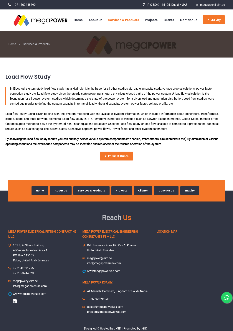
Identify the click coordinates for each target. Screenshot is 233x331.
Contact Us (166, 190)
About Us (61, 190)
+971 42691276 (23, 268)
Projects (121, 190)
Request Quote (116, 156)
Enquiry (214, 20)
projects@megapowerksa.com (106, 312)
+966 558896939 (98, 299)
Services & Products (91, 190)
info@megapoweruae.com (30, 286)
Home (12, 44)
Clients (143, 190)
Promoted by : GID (135, 328)
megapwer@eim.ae (210, 4)
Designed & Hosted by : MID (103, 328)
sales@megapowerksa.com (105, 307)
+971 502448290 (22, 4)
